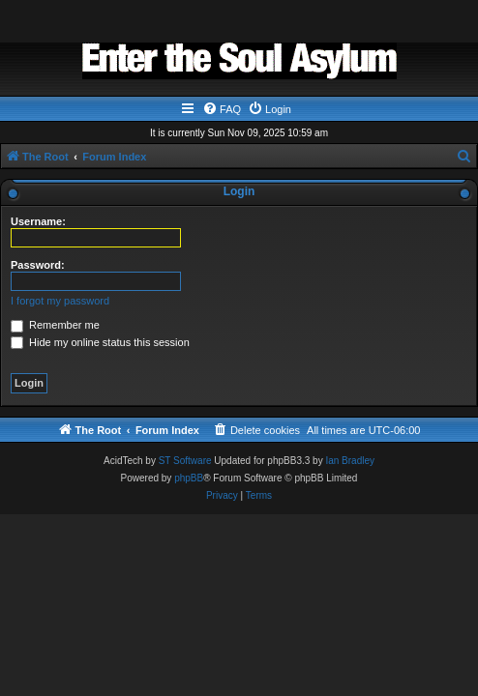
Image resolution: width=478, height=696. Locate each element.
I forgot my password (60, 300)
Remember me (55, 325)
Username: (38, 221)
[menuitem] (221, 109)
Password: (38, 265)
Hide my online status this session (100, 342)
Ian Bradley (349, 460)
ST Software (185, 460)
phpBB (188, 478)
